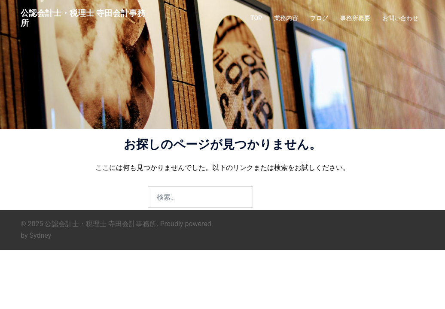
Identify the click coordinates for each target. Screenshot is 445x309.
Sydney (40, 235)
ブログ (319, 18)
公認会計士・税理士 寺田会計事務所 (83, 18)
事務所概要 (355, 18)
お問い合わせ (400, 18)
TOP (256, 18)
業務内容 (286, 18)
